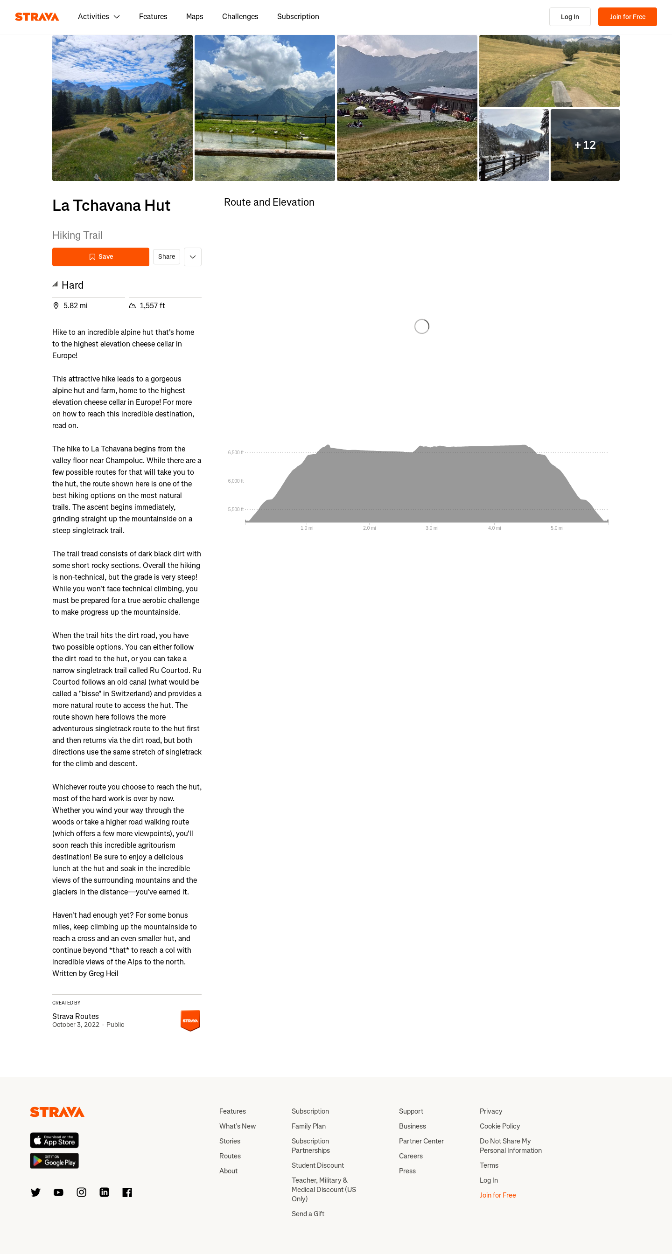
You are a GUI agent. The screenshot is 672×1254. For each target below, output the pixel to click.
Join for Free (627, 17)
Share (166, 256)
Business (412, 1126)
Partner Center (421, 1141)
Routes (230, 1156)
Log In (570, 17)
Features (153, 16)
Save (101, 256)
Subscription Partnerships (311, 1145)
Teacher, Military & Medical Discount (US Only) (324, 1190)
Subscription (298, 16)
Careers (411, 1156)
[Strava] (37, 16)
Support (411, 1111)
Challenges (240, 16)
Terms (489, 1165)
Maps (194, 16)
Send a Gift (308, 1214)
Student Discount (318, 1165)
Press (407, 1171)
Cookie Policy (500, 1126)
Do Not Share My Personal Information (511, 1145)
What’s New (237, 1126)
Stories (229, 1141)
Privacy (491, 1111)
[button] (122, 108)
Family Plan (309, 1126)
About (228, 1171)
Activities (99, 16)
